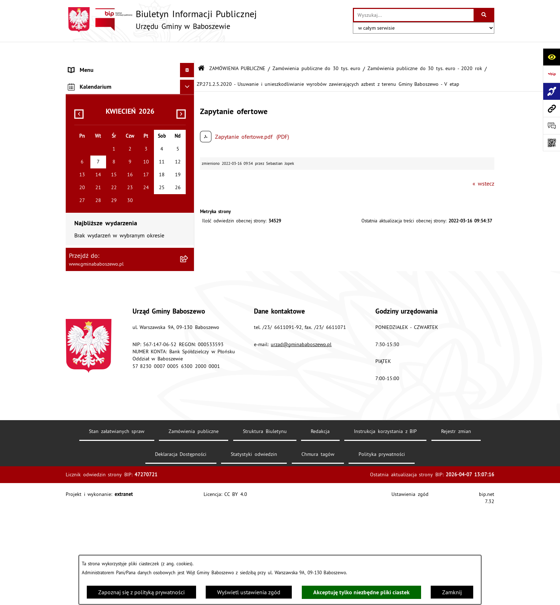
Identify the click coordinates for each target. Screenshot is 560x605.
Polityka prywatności (382, 553)
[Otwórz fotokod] (551, 142)
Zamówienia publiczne (194, 530)
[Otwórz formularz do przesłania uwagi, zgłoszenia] (551, 125)
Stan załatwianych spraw (116, 530)
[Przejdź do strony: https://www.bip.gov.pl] (551, 74)
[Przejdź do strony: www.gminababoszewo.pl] (551, 108)
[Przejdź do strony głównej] (161, 19)
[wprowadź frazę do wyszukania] (414, 15)
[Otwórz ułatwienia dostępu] (551, 56)
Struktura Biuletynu (265, 530)
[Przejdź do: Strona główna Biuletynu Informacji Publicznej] (201, 50)
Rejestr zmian (456, 530)
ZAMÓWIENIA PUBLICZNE (237, 49)
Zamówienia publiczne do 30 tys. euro (316, 49)
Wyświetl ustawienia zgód (248, 592)
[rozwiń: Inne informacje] (189, 169)
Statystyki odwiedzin (254, 553)
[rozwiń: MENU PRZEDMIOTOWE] (189, 80)
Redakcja (320, 530)
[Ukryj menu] (187, 51)
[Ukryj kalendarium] (187, 186)
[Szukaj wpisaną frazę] (484, 15)
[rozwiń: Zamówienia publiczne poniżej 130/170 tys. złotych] (189, 142)
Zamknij (452, 592)
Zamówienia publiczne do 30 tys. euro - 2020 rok (425, 49)
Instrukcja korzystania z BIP (385, 530)
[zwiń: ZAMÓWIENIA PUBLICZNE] (189, 95)
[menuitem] (130, 66)
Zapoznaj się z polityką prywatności (141, 592)
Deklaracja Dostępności (181, 553)
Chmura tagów (317, 553)
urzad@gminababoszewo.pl (301, 443)
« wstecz (483, 164)
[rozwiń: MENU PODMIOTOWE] (189, 66)
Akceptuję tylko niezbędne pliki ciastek (361, 592)
